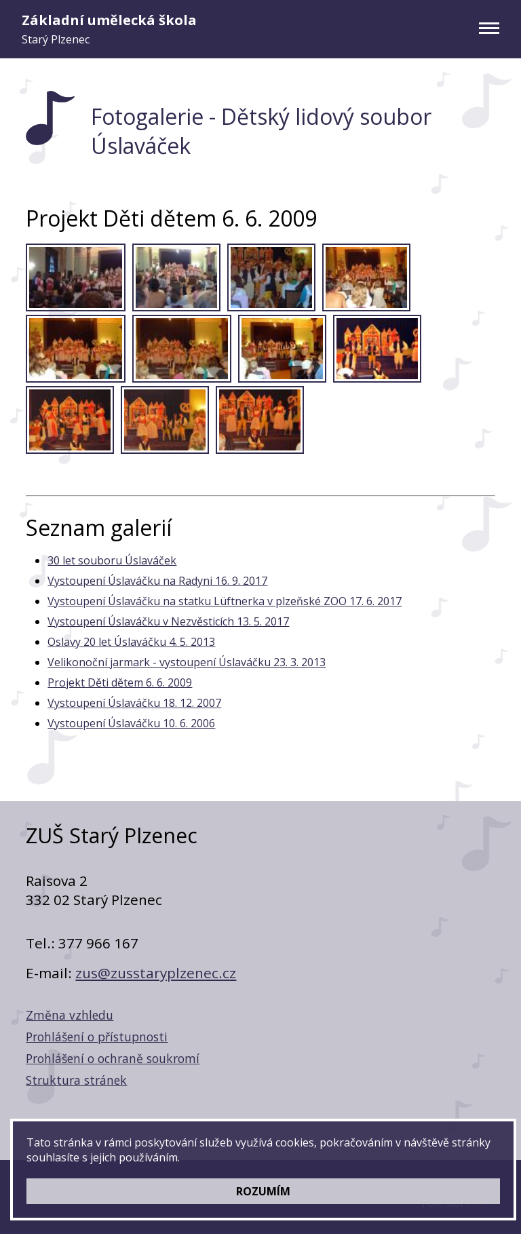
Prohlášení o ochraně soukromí (112, 1058)
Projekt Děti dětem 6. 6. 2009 (119, 682)
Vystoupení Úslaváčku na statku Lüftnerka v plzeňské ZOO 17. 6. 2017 (224, 601)
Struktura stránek (76, 1080)
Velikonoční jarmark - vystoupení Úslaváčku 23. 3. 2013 (186, 662)
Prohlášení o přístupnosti (97, 1036)
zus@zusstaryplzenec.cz (155, 972)
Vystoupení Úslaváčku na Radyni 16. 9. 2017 (157, 580)
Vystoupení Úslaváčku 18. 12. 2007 (134, 702)
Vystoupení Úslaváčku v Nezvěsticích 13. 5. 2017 (168, 621)
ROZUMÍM (263, 1191)
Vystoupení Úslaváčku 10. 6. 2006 (131, 723)
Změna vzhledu (69, 1015)
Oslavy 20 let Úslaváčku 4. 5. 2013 (131, 641)
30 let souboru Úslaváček (111, 560)
